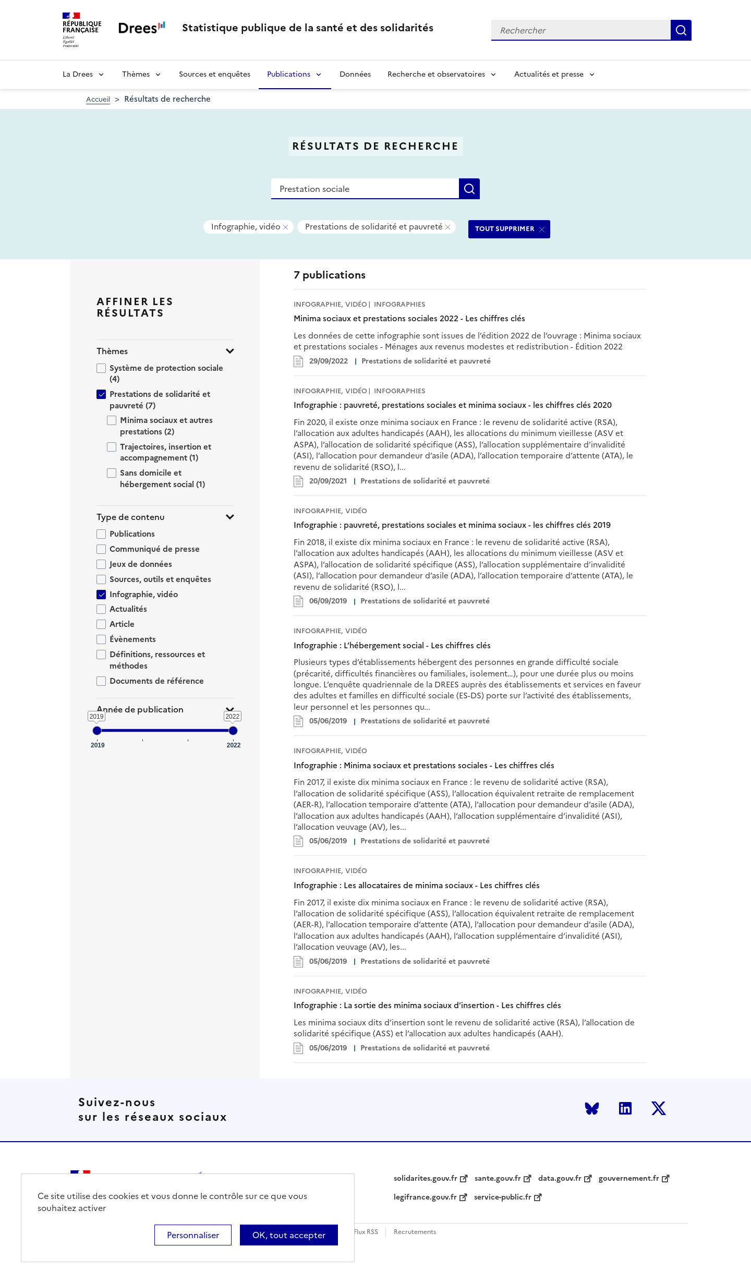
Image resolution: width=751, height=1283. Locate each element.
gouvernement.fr (629, 1178)
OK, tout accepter (288, 1235)
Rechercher (681, 30)
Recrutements (415, 1232)
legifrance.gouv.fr (425, 1197)
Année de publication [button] (140, 710)
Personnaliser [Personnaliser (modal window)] (193, 1235)
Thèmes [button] (112, 351)
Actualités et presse (549, 74)
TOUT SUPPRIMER (505, 229)
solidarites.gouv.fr (425, 1178)
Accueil (98, 99)
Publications (288, 74)
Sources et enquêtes (214, 74)
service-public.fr (502, 1197)
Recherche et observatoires (436, 74)
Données (355, 74)
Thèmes (136, 74)
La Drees (78, 74)
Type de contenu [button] (130, 517)
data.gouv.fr (560, 1178)
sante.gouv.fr (498, 1178)
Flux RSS (366, 1232)
